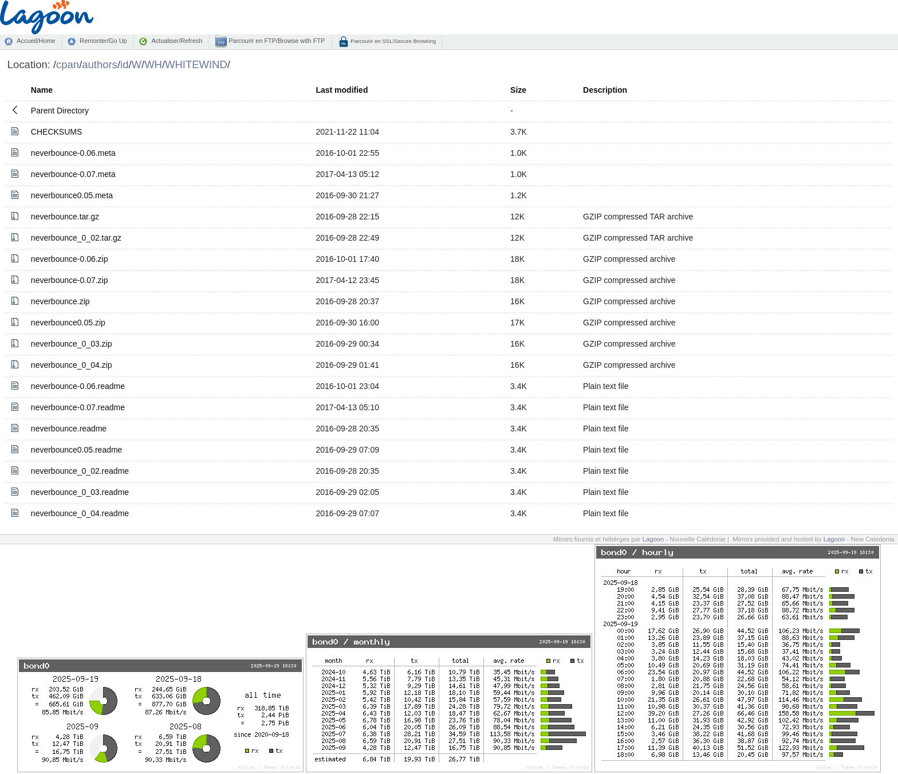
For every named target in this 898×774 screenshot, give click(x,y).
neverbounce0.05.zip (68, 322)
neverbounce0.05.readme (77, 449)
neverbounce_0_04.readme (80, 513)
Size (518, 90)
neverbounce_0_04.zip (71, 365)
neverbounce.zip (60, 301)
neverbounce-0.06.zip (69, 259)
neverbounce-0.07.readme (78, 407)
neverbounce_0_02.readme (80, 471)
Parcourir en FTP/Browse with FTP (276, 40)
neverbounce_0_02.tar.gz (76, 237)
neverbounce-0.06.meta (73, 153)
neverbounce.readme (69, 428)
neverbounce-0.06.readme (78, 386)
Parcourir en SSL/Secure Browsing (392, 41)
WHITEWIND (196, 64)
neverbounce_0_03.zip (71, 343)
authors (99, 64)
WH (153, 64)
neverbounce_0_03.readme (80, 492)
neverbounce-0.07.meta (73, 174)
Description (605, 90)
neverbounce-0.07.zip (69, 280)
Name (42, 90)
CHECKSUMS (56, 131)
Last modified (342, 90)
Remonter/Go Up (103, 40)
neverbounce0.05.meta (72, 195)
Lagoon (653, 539)
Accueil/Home (36, 40)
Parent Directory (60, 110)
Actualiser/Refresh (176, 40)
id (124, 64)
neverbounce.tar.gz (65, 216)
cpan (67, 64)
